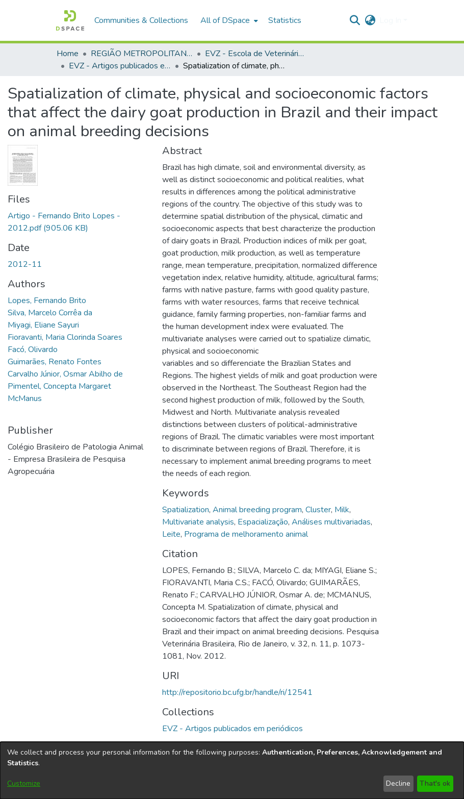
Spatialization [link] (185, 509)
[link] (232, 728)
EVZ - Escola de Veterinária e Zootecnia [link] (256, 53)
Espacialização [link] (263, 522)
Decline (398, 783)
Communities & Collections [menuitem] (141, 20)
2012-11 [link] (25, 264)
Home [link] (68, 53)
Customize (23, 783)
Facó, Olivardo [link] (33, 349)
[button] (70, 20)
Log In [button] (391, 20)
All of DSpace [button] (225, 20)
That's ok (435, 783)
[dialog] (232, 770)
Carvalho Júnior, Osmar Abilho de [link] (65, 374)
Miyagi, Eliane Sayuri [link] (43, 325)
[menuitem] (228, 20)
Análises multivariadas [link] (331, 522)
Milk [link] (341, 509)
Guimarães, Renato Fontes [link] (54, 361)
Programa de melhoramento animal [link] (246, 534)
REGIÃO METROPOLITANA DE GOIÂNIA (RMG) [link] (142, 53)
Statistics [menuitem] (284, 20)
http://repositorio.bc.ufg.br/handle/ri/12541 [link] (237, 692)
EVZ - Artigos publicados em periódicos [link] (120, 65)
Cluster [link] (318, 509)
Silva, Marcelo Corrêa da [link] (50, 312)
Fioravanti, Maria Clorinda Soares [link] (65, 337)
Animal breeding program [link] (257, 509)
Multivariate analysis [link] (198, 522)
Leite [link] (171, 534)
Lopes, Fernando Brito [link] (47, 300)
